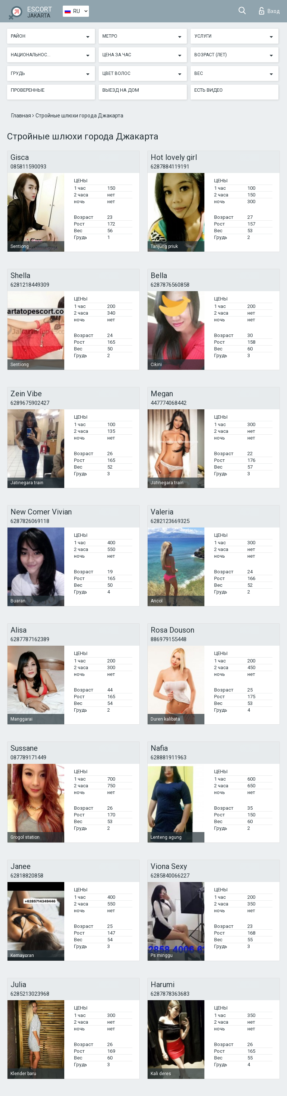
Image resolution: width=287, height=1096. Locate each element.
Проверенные (27, 90)
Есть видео (208, 90)
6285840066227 (170, 875)
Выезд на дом (120, 90)
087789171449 (28, 757)
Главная (21, 116)
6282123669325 (170, 521)
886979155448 (168, 639)
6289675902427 (29, 403)
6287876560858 (170, 284)
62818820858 (26, 875)
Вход (269, 11)
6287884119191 (170, 166)
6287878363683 (170, 994)
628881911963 (168, 757)
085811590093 (28, 166)
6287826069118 (29, 521)
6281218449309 (29, 284)
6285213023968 (29, 994)
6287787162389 (29, 639)
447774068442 (168, 403)
